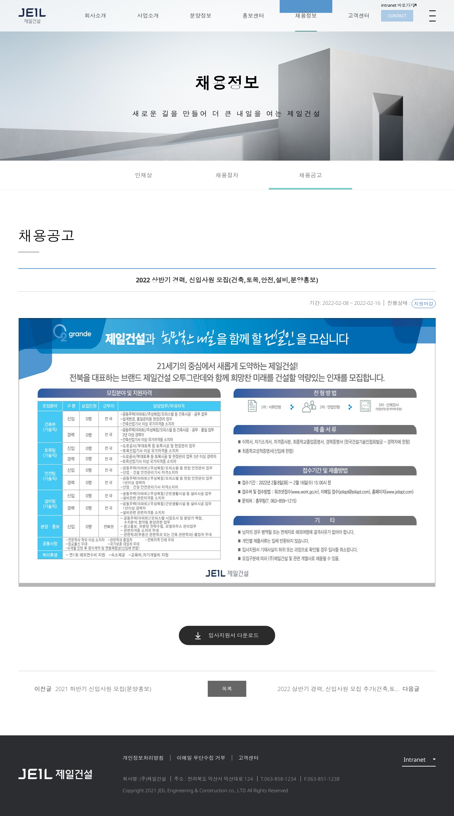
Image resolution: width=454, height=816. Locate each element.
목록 (227, 688)
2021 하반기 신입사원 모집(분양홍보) (92, 689)
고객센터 (248, 758)
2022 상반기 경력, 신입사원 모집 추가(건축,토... (348, 689)
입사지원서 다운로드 (227, 635)
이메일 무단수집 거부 (201, 758)
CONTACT (397, 16)
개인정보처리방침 (143, 758)
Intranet (415, 759)
